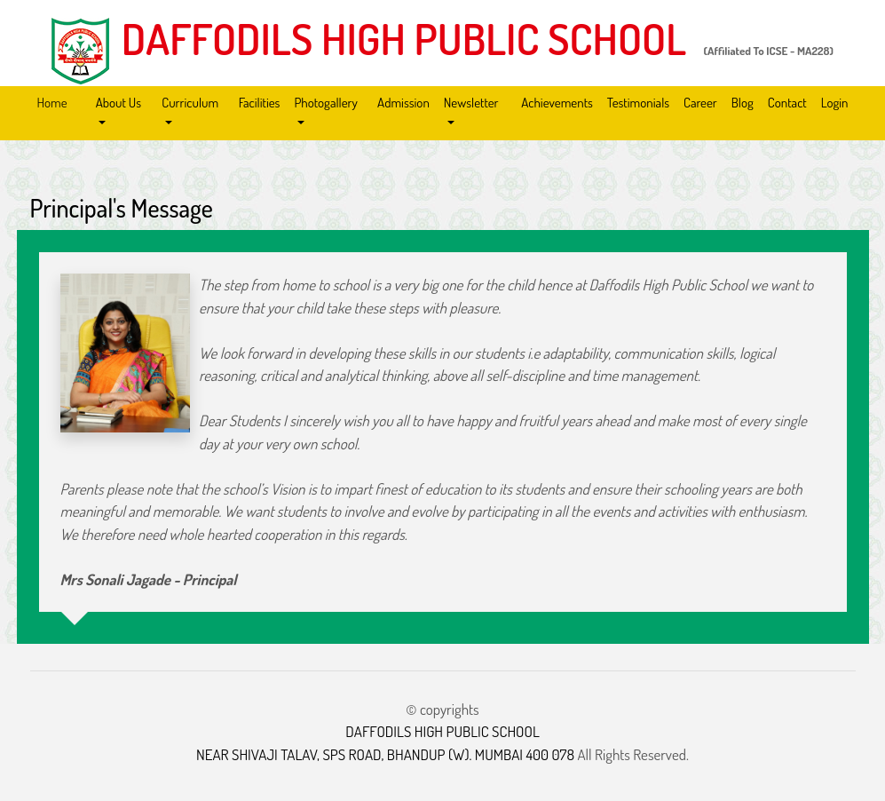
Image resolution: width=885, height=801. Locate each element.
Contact (787, 102)
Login (835, 102)
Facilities (260, 102)
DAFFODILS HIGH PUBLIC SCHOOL (404, 38)
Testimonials (638, 102)
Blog (742, 102)
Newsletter (471, 102)
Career (700, 102)
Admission (403, 102)
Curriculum (190, 102)
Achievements (557, 102)
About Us (118, 102)
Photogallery (325, 102)
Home (52, 102)
